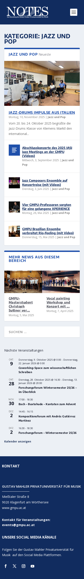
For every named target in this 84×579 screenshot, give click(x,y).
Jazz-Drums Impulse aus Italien (42, 112)
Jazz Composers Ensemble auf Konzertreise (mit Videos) (44, 182)
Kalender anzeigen (17, 441)
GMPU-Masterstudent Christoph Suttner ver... (21, 304)
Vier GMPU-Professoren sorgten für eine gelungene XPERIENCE (46, 207)
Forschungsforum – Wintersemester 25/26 (48, 432)
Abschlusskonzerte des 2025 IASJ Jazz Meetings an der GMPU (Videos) (47, 152)
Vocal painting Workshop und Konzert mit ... (58, 302)
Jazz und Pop (57, 117)
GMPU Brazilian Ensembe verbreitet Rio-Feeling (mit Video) (48, 231)
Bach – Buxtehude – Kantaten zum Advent (47, 404)
